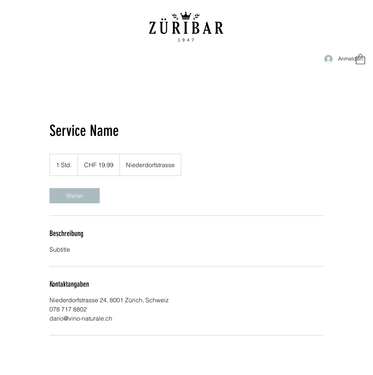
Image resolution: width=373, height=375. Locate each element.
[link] (74, 195)
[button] (360, 58)
